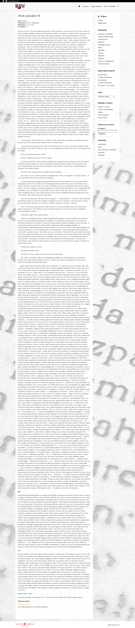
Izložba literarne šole (105, 37)
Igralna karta (102, 75)
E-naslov (102, 128)
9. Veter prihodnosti (105, 77)
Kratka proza (102, 39)
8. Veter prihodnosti (105, 83)
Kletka (100, 112)
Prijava (100, 20)
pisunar (24, 21)
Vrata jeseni (102, 144)
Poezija (100, 53)
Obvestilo (101, 152)
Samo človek (102, 118)
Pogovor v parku (104, 107)
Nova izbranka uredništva (107, 150)
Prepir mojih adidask (105, 109)
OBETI (100, 47)
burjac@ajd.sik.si (13, 1)
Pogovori (101, 56)
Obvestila (101, 50)
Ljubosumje (102, 80)
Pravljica (101, 58)
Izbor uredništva (110, 6)
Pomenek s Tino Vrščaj (106, 85)
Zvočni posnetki (103, 64)
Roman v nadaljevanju (32, 23)
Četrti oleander (103, 115)
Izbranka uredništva (105, 34)
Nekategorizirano (104, 45)
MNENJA (101, 42)
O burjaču (85, 6)
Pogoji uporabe (96, 6)
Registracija (102, 23)
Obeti (100, 147)
